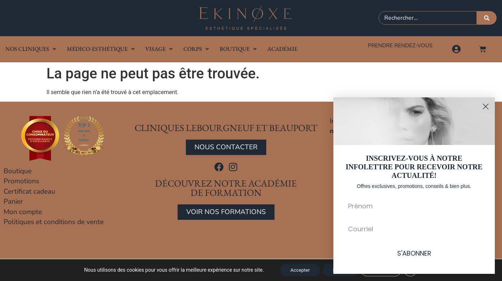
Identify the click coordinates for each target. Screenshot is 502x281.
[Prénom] (414, 205)
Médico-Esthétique (101, 49)
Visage (159, 49)
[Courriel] (414, 228)
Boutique (238, 49)
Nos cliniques (30, 49)
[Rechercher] (487, 18)
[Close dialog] (485, 106)
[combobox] (428, 18)
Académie (282, 49)
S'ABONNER (414, 253)
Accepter (298, 270)
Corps (196, 49)
